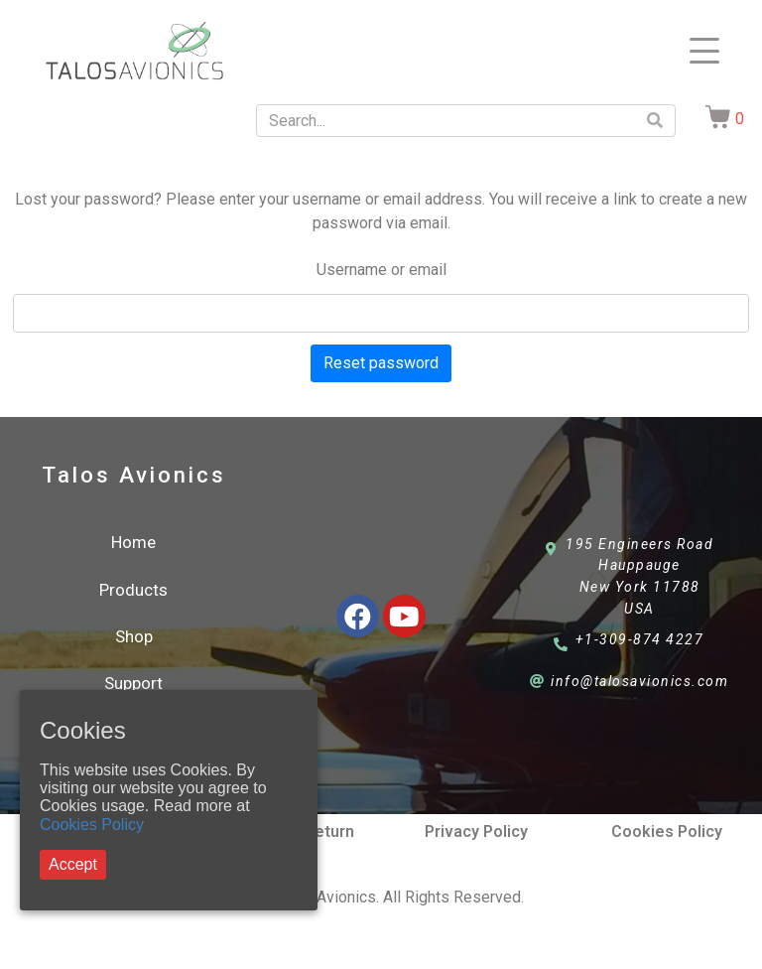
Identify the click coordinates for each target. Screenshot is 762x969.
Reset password (381, 362)
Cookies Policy (92, 824)
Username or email (381, 269)
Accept (73, 864)
